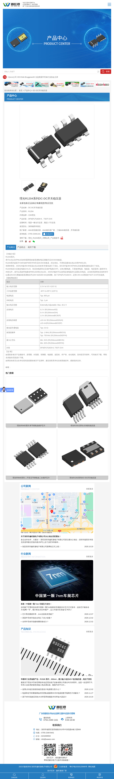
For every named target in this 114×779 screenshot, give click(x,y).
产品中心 (27, 90)
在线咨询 (49, 234)
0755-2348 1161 (51, 720)
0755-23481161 (34, 234)
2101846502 (46, 736)
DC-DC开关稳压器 (40, 90)
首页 (20, 90)
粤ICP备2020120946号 (78, 766)
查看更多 (89, 489)
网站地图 (91, 766)
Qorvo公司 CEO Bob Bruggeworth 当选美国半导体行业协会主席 (33, 77)
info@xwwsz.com (48, 739)
